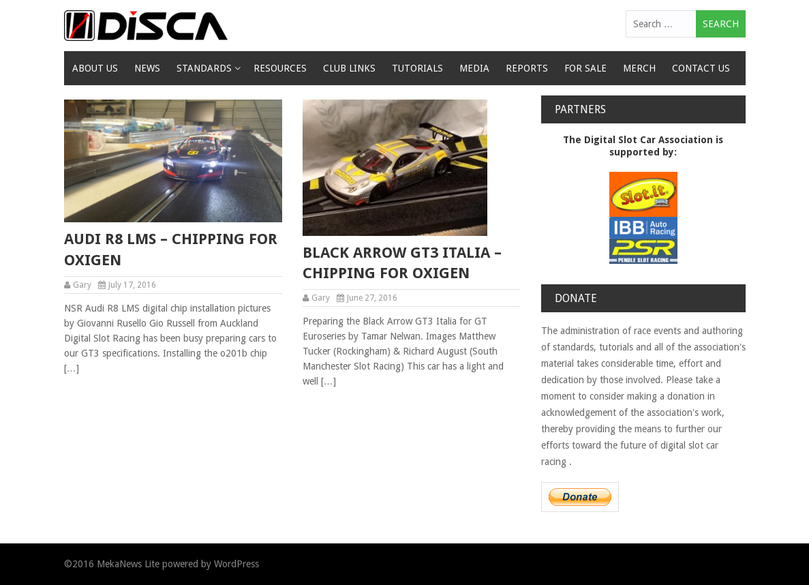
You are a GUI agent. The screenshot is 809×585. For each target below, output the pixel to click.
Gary (82, 285)
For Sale (585, 68)
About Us (95, 68)
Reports (527, 68)
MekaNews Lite (128, 563)
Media (474, 68)
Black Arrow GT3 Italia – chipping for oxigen (402, 263)
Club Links (349, 68)
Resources (280, 68)
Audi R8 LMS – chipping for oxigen (170, 249)
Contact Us (701, 68)
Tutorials (417, 68)
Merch (639, 68)
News (147, 68)
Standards (204, 68)
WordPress (236, 563)
